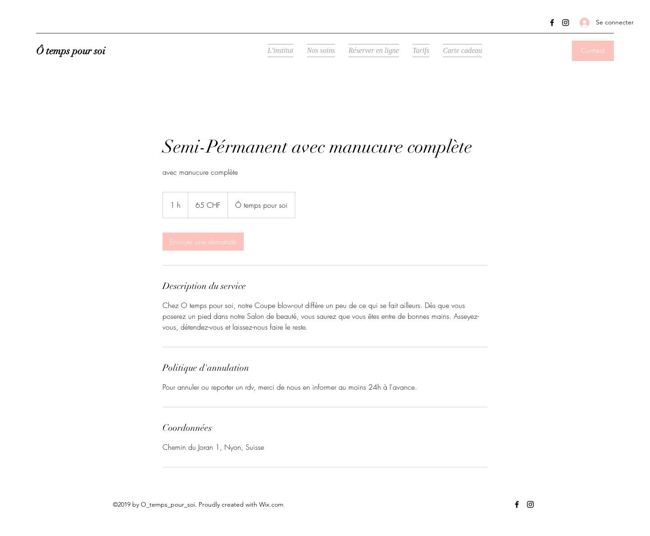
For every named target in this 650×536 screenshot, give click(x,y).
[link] (203, 242)
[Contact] (593, 51)
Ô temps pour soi (70, 51)
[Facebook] (552, 22)
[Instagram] (565, 22)
